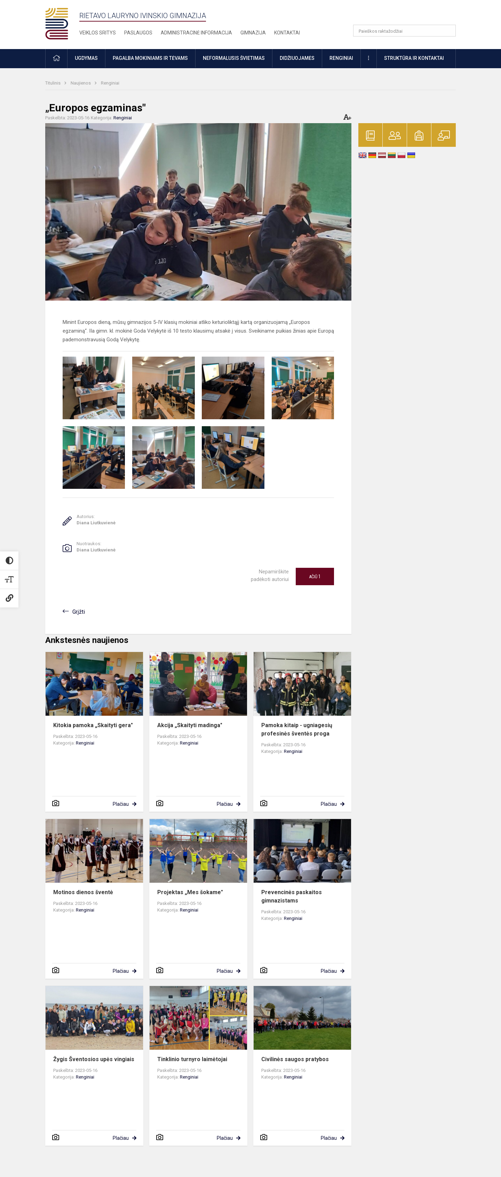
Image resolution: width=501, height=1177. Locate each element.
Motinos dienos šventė (83, 892)
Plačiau (121, 804)
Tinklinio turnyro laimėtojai (192, 1059)
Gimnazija (253, 32)
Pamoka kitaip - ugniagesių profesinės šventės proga (296, 729)
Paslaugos (138, 32)
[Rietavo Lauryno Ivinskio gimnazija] (62, 23)
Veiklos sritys (97, 32)
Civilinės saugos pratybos (295, 1059)
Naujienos (81, 83)
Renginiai (110, 83)
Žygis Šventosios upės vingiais (93, 1059)
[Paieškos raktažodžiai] (404, 31)
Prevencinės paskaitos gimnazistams (291, 896)
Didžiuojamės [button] (297, 58)
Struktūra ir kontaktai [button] (414, 58)
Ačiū (315, 576)
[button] (408, 14)
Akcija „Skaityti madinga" (189, 725)
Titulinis (53, 83)
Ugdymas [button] (86, 58)
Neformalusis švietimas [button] (234, 58)
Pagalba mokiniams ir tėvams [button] (150, 58)
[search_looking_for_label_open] (448, 30)
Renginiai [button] (341, 58)
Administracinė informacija (196, 32)
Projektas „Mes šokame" (190, 892)
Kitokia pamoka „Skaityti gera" (93, 725)
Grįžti (78, 612)
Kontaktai (287, 32)
